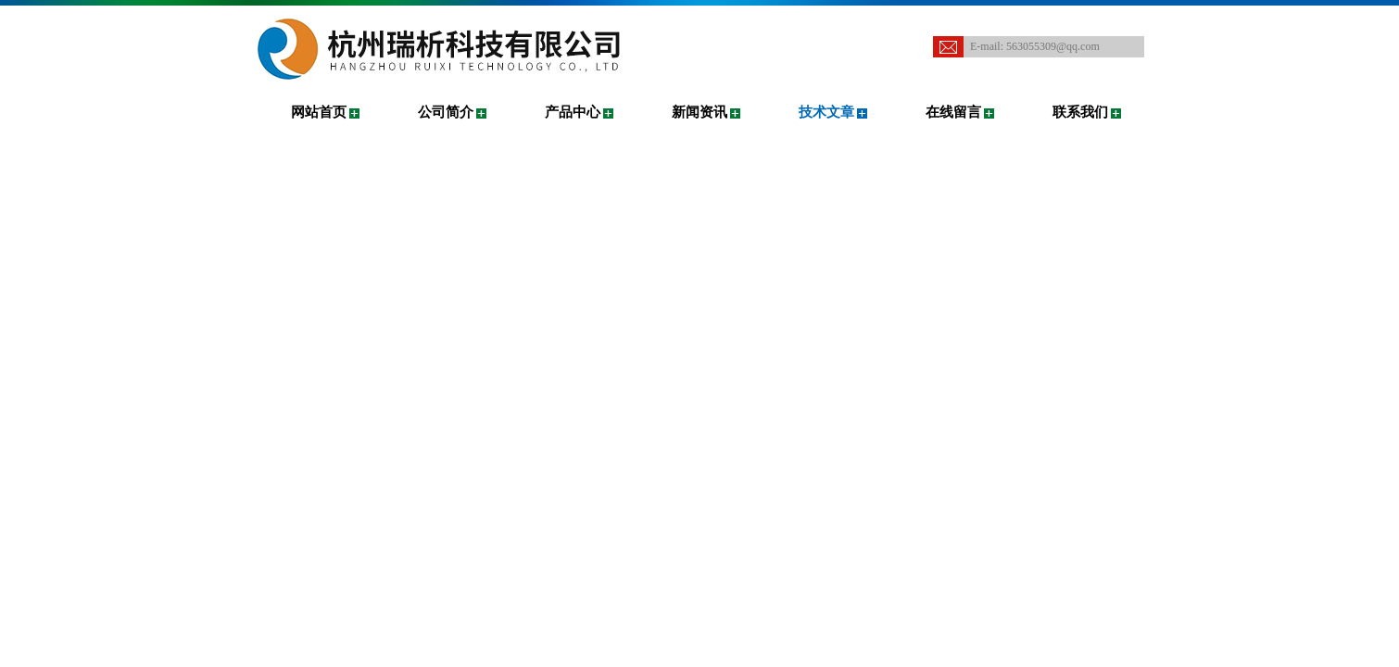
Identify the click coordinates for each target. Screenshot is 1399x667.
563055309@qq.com (1053, 46)
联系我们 (1080, 112)
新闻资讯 (699, 112)
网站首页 (319, 112)
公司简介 (445, 112)
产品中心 (572, 112)
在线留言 (953, 112)
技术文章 (826, 112)
